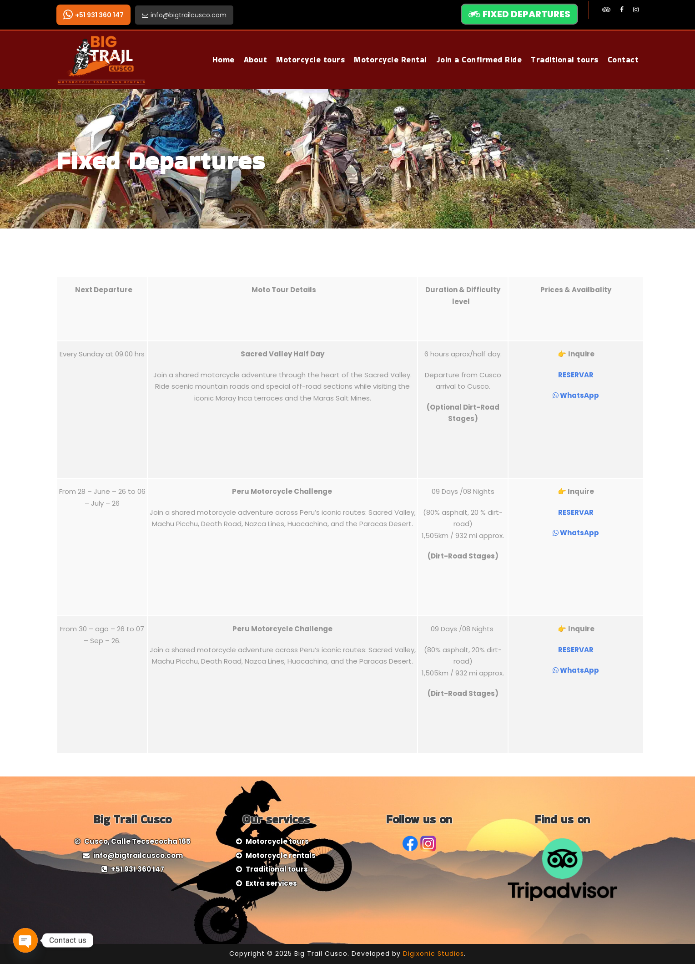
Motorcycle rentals (281, 855)
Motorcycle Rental (390, 59)
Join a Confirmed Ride (479, 59)
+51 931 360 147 (93, 14)
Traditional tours (565, 59)
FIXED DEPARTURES (519, 14)
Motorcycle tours (310, 59)
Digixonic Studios (433, 953)
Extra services (271, 883)
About (255, 59)
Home (223, 59)
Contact (623, 59)
